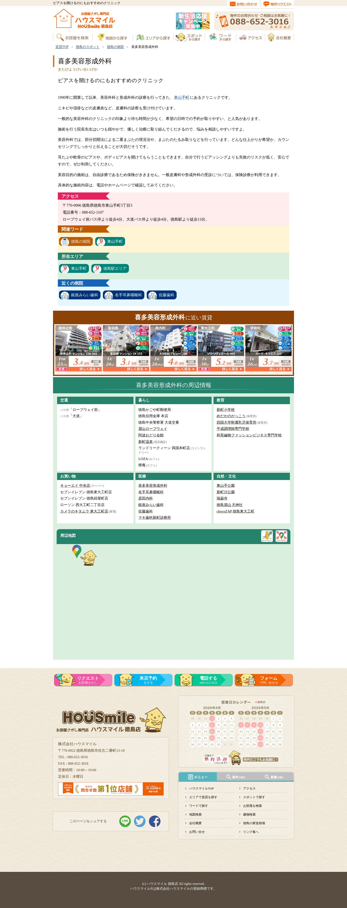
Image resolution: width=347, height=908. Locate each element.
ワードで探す (198, 806)
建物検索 (249, 814)
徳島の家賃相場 (254, 823)
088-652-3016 (208, 680)
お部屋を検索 (252, 806)
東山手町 (181, 97)
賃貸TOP (61, 47)
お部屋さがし (88, 680)
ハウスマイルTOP (201, 788)
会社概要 (195, 823)
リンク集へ (251, 832)
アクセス (249, 788)
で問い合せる (269, 680)
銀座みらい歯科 (84, 295)
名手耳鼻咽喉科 (128, 295)
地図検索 (195, 814)
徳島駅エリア (115, 268)
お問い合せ (197, 832)
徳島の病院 (115, 47)
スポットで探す (254, 797)
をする (148, 680)
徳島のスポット (88, 47)
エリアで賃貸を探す (203, 797)
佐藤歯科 (166, 295)
